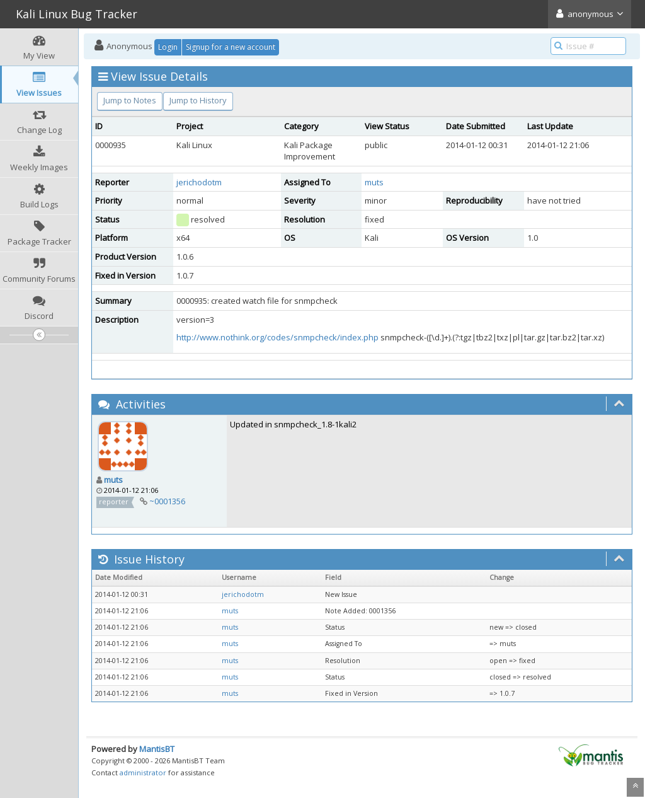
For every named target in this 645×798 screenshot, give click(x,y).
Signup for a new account (230, 47)
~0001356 (167, 501)
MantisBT (156, 749)
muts (374, 182)
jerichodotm (199, 182)
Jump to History (198, 100)
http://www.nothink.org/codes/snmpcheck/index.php (277, 337)
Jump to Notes (129, 100)
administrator (143, 772)
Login (168, 47)
